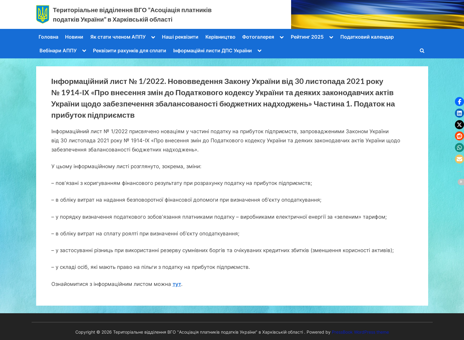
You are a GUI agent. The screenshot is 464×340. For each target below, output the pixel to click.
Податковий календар (367, 37)
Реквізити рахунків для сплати (129, 50)
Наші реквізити (180, 37)
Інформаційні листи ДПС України (212, 50)
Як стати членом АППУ (118, 37)
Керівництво (220, 37)
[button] (459, 101)
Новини (74, 37)
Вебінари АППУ (58, 50)
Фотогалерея (258, 37)
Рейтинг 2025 (307, 37)
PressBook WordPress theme (360, 332)
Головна (48, 37)
